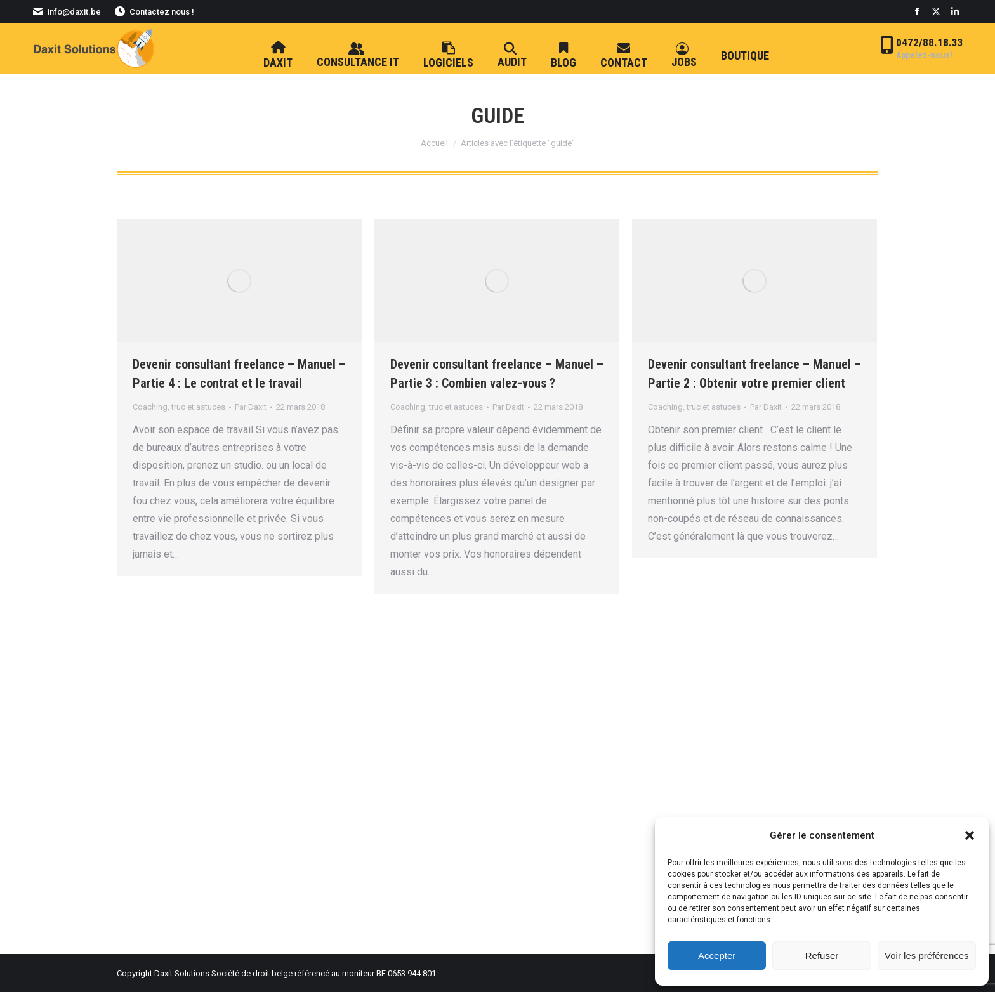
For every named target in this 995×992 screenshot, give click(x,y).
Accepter (716, 955)
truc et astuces (198, 407)
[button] (969, 835)
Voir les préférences (927, 955)
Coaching (150, 407)
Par (251, 407)
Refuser (822, 955)
